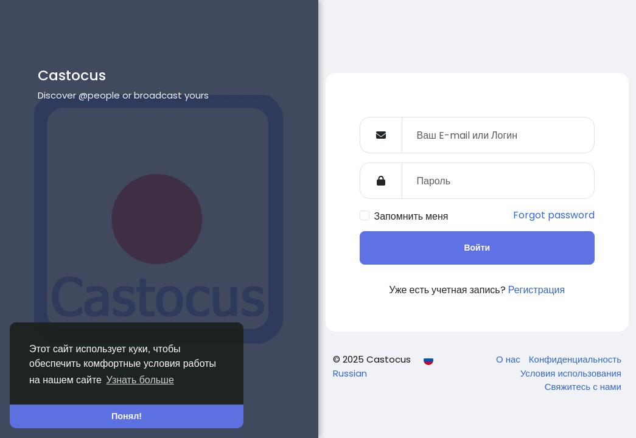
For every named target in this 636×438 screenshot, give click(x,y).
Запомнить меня (411, 216)
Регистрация (536, 290)
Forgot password (554, 215)
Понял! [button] (126, 416)
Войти (477, 248)
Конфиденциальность (575, 359)
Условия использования (570, 373)
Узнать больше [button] (140, 380)
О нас (509, 359)
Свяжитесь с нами (583, 386)
